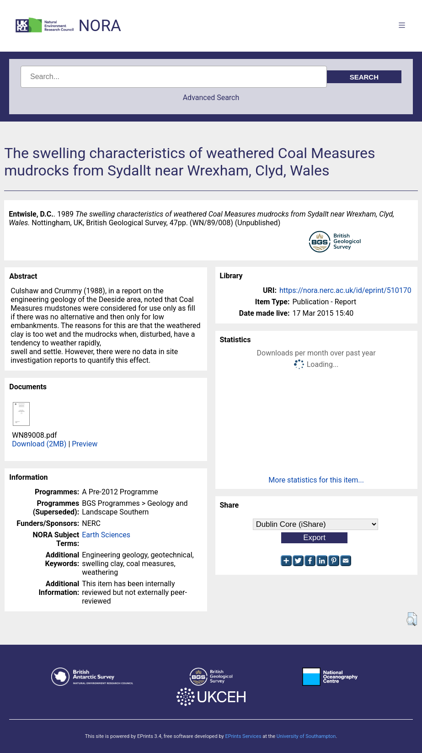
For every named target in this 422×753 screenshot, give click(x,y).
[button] (411, 619)
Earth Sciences (106, 534)
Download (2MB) (39, 444)
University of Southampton (306, 736)
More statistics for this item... (316, 480)
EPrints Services (243, 736)
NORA (99, 25)
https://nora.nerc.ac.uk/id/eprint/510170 (345, 290)
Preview (84, 444)
